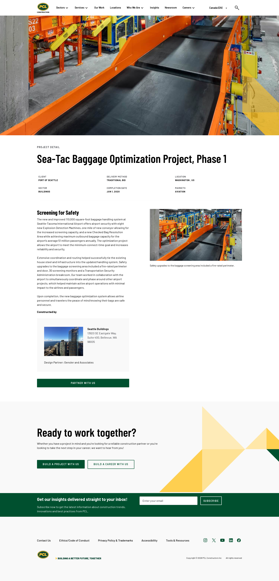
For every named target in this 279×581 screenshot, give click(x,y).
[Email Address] (169, 500)
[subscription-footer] (211, 500)
